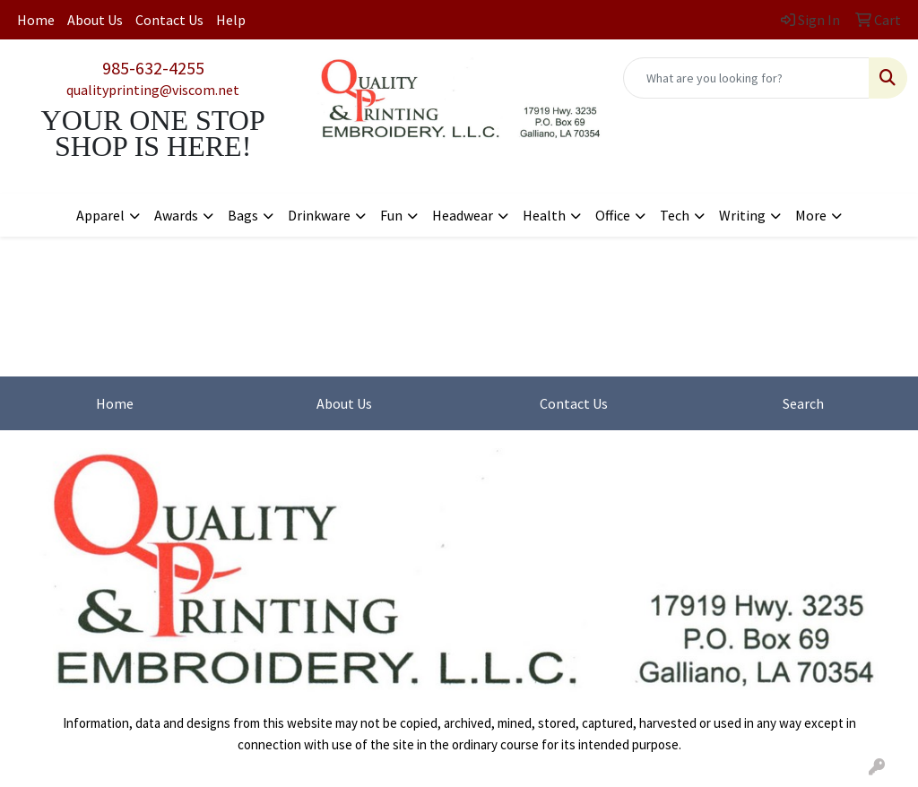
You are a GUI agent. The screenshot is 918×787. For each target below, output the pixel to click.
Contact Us (169, 20)
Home (36, 20)
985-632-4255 (153, 67)
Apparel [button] (100, 215)
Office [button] (612, 215)
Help (231, 20)
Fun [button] (391, 215)
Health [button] (544, 215)
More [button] (811, 215)
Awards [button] (176, 215)
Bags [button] (243, 215)
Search (803, 403)
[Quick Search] (746, 78)
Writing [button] (742, 215)
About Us (95, 20)
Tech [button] (674, 215)
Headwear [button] (462, 215)
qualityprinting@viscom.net (152, 90)
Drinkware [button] (319, 215)
